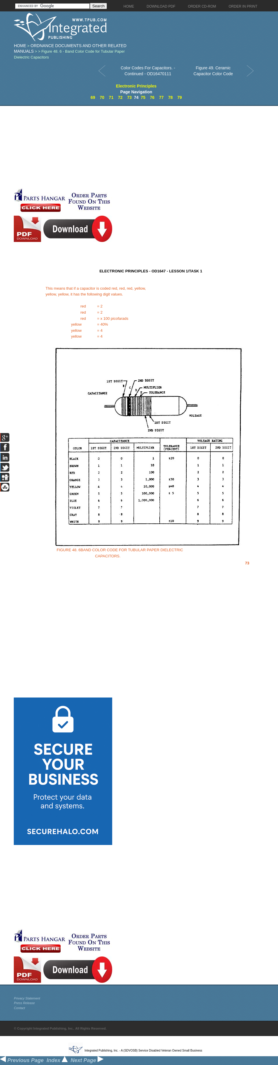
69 (93, 97)
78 (170, 97)
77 (161, 97)
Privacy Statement (27, 998)
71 (111, 97)
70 (102, 97)
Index (57, 1060)
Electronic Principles (136, 86)
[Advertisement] (94, 147)
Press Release (24, 1003)
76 (152, 97)
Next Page (87, 1060)
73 (129, 97)
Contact (19, 1008)
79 (179, 97)
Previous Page (22, 1060)
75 (143, 97)
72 (120, 97)
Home (20, 45)
